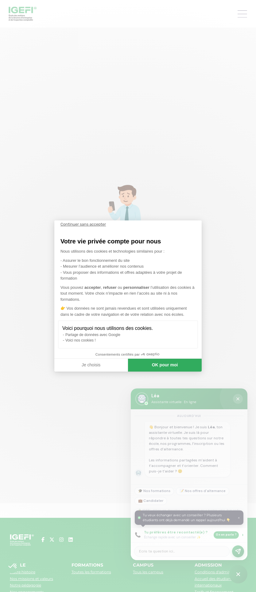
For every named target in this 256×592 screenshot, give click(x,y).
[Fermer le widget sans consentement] (83, 224)
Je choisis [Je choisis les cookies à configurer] (91, 364)
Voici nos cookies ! (80, 340)
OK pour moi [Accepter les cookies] (165, 364)
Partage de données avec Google (92, 335)
